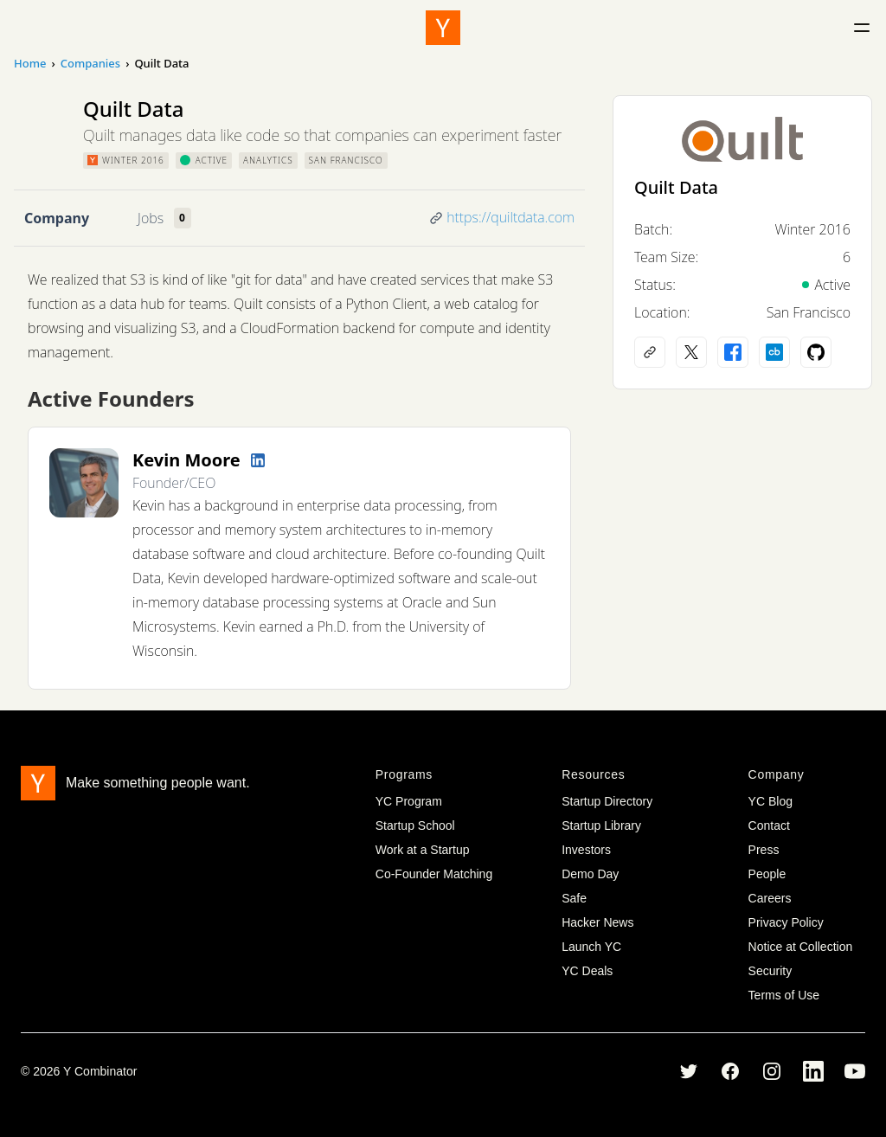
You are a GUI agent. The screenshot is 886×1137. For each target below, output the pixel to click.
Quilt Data (676, 187)
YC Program (409, 801)
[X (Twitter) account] (691, 352)
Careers (770, 898)
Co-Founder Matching (434, 874)
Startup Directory (607, 801)
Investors (586, 850)
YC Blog (770, 801)
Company (56, 218)
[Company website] (649, 352)
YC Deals (587, 971)
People (767, 874)
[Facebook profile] (732, 352)
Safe (574, 898)
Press (764, 850)
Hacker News (597, 922)
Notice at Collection (800, 947)
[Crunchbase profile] (774, 352)
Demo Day (590, 874)
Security (770, 971)
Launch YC (591, 947)
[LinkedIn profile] (257, 460)
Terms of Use (783, 995)
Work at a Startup (423, 850)
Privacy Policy (786, 922)
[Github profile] (815, 352)
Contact (769, 825)
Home (30, 63)
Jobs (151, 218)
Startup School (415, 825)
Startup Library (601, 825)
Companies (90, 63)
